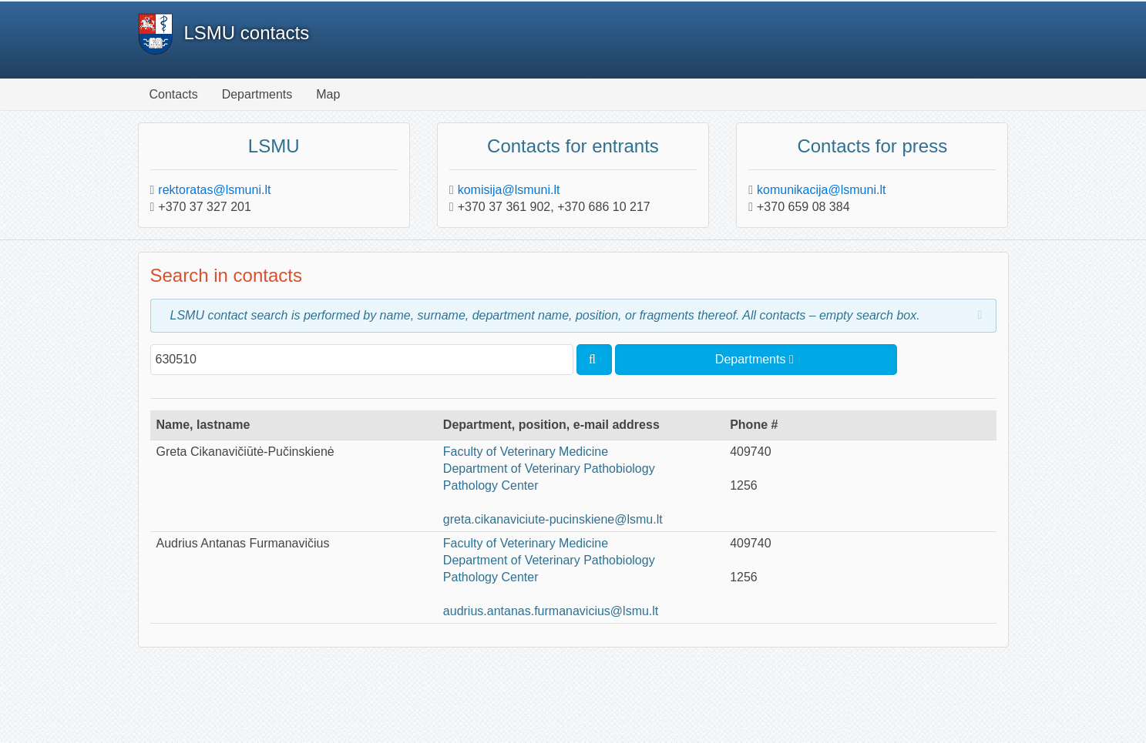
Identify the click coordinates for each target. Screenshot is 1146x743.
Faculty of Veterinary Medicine (525, 451)
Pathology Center (491, 485)
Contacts (174, 94)
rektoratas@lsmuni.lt (214, 189)
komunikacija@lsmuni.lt (821, 189)
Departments (257, 94)
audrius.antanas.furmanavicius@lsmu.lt (550, 610)
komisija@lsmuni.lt (509, 189)
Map (328, 94)
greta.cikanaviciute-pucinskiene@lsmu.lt (553, 519)
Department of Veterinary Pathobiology (549, 468)
